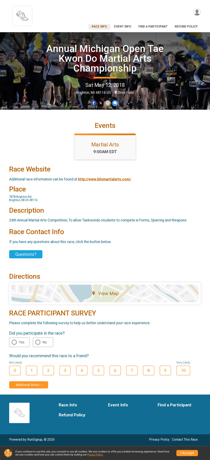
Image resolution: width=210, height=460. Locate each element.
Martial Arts (105, 145)
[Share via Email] (108, 103)
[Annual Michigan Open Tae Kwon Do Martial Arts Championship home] (22, 15)
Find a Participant (153, 26)
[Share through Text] (115, 103)
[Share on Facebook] (93, 103)
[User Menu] (197, 12)
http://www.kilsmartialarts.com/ (104, 179)
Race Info (99, 26)
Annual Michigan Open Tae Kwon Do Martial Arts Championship (105, 58)
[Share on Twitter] (101, 103)
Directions (126, 93)
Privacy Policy (159, 439)
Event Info (122, 26)
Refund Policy (186, 26)
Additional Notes (28, 385)
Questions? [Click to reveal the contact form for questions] (25, 254)
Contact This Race (185, 439)
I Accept (187, 453)
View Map (105, 293)
